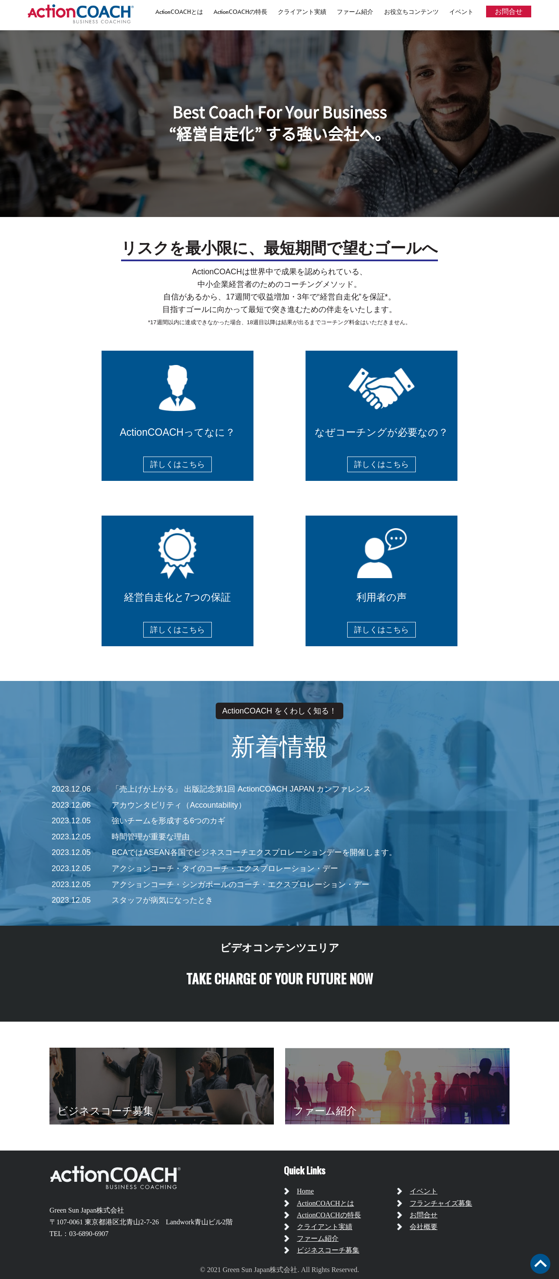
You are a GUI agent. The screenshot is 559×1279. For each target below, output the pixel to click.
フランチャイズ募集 (441, 1203)
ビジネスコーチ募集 (328, 1250)
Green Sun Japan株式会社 (86, 1210)
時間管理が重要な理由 (151, 836)
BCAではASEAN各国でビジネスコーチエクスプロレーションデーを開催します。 (254, 852)
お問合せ (509, 11)
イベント (461, 12)
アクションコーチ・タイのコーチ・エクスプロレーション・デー (225, 868)
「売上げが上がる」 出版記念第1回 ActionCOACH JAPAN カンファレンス (241, 789)
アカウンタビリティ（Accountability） (179, 805)
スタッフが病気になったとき (162, 900)
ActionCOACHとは (179, 12)
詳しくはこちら (177, 464)
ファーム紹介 (355, 12)
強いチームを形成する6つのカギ (168, 820)
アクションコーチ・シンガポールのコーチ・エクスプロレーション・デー (240, 884)
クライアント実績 (302, 12)
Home (305, 1191)
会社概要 (423, 1226)
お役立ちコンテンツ (411, 12)
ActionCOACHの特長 (240, 12)
